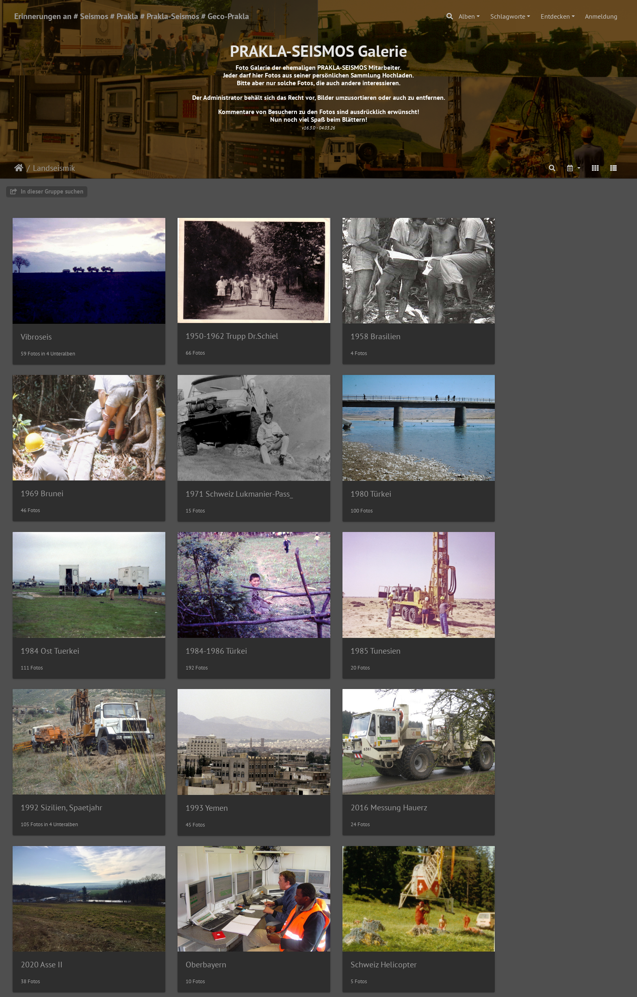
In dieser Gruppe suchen (46, 191)
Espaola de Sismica (210, 934)
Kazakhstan (40, 934)
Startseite (19, 168)
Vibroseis (36, 330)
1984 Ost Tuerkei (362, 481)
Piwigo (335, 983)
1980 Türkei (197, 481)
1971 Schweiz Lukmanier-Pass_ (74, 481)
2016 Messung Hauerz (527, 632)
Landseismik (54, 168)
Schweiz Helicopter (366, 782)
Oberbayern (197, 782)
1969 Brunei (510, 330)
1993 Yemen (354, 632)
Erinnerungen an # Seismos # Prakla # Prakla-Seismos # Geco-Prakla (131, 16)
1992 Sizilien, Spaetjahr (217, 632)
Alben (467, 16)
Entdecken (555, 16)
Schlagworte (507, 16)
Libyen (500, 783)
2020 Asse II (42, 782)
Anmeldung (601, 16)
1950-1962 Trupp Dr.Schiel (223, 330)
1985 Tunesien (46, 632)
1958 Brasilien (358, 330)
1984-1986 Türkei (519, 481)
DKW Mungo (354, 934)
